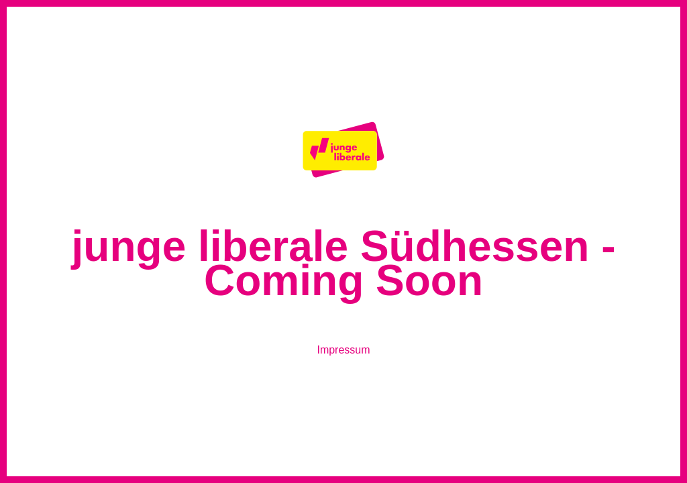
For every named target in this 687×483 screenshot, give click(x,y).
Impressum (343, 350)
